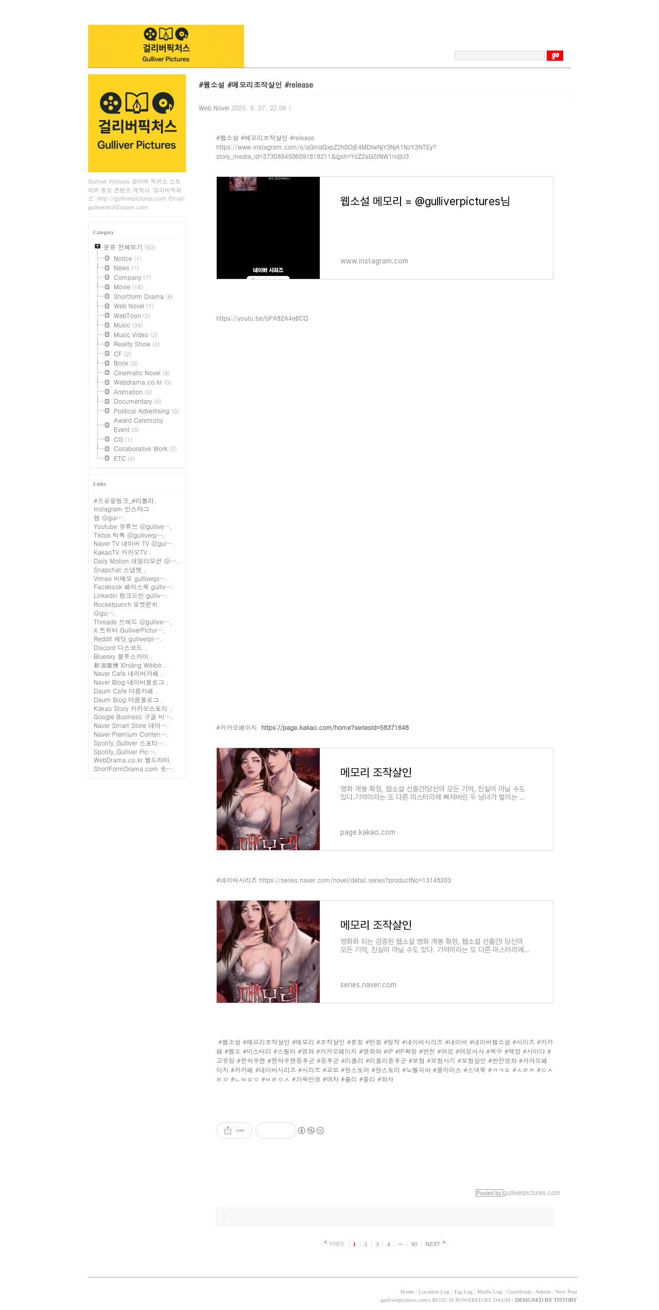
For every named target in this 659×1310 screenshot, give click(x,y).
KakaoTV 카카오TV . (122, 552)
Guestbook (519, 1291)
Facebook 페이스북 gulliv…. (134, 586)
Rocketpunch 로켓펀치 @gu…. (126, 608)
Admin (543, 1291)
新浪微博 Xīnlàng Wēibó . (130, 664)
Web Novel (214, 107)
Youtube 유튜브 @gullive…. (133, 526)
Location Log (434, 1291)
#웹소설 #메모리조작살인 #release (256, 84)
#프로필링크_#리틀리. (125, 500)
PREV (337, 1243)
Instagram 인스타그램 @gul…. (121, 513)
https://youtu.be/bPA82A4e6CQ (262, 317)
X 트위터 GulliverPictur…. (129, 629)
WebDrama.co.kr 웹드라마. (133, 759)
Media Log (489, 1291)
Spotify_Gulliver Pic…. (125, 751)
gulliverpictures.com (403, 1300)
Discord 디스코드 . (120, 647)
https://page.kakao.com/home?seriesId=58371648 (335, 727)
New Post (566, 1291)
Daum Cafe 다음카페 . (126, 690)
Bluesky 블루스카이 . (123, 656)
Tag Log (463, 1291)
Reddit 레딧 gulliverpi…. (128, 638)
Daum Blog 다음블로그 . (128, 699)
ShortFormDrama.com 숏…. (134, 768)
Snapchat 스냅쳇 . (120, 569)
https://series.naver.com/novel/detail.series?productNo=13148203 (355, 879)
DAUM (502, 1300)
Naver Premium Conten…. (131, 733)
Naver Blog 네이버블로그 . (131, 681)
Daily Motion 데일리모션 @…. (136, 560)
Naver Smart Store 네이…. (131, 725)
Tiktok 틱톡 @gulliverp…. (129, 534)
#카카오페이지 (236, 727)
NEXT (433, 1243)
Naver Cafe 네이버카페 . (128, 673)
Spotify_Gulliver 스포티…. (130, 742)
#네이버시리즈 (236, 879)
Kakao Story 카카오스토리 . (133, 708)
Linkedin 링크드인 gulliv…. (131, 595)
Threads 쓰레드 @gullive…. (133, 621)
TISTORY (115, 1290)
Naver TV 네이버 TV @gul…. (134, 543)
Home (407, 1291)
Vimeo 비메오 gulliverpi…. (131, 578)
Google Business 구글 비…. (133, 716)
